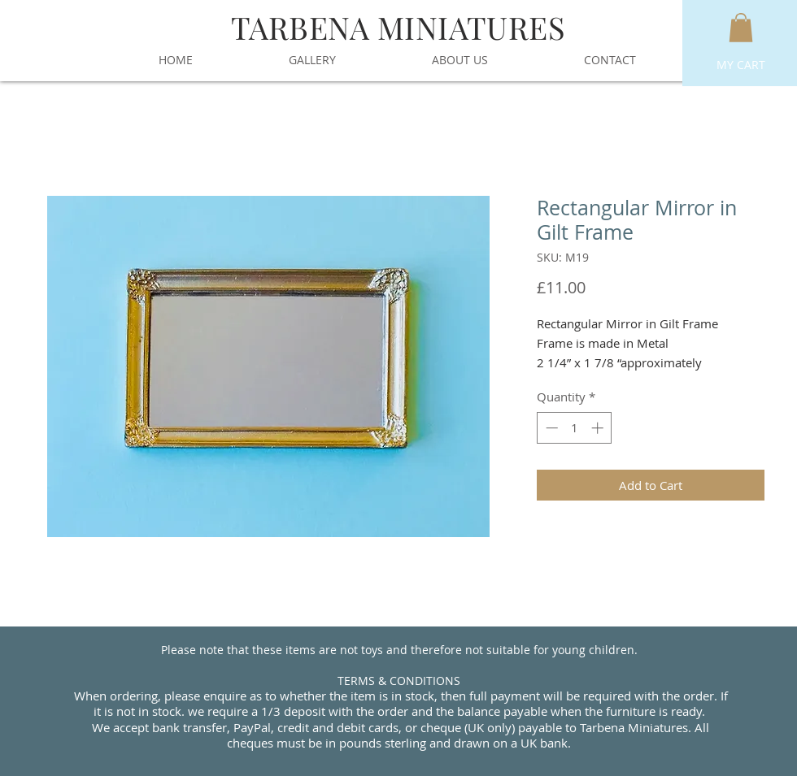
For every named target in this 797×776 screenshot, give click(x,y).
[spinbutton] (574, 428)
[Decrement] (550, 428)
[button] (741, 27)
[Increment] (599, 428)
